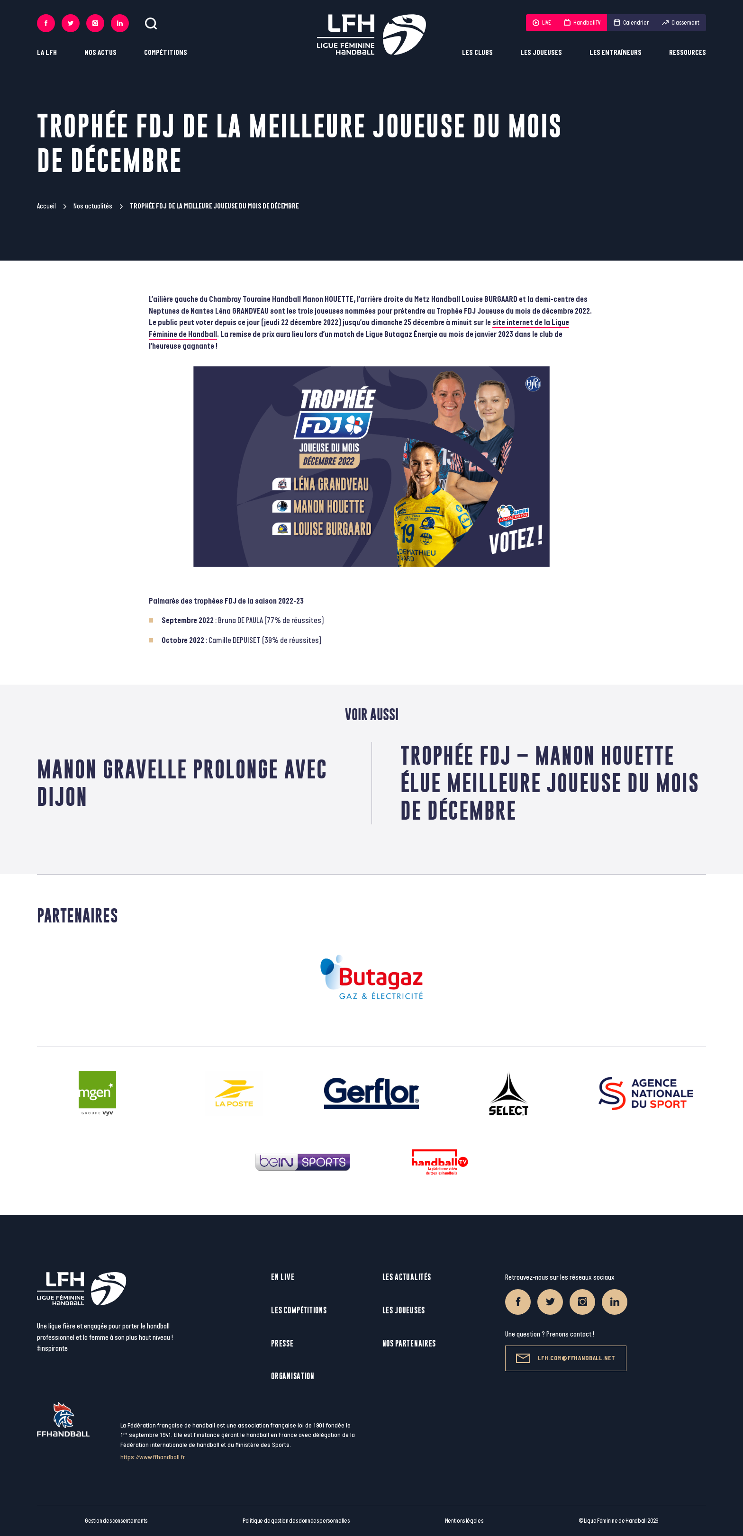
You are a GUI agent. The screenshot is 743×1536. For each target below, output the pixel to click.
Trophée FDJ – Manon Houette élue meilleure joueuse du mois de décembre (549, 783)
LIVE (542, 23)
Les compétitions (298, 1310)
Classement (680, 23)
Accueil (46, 206)
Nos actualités (92, 206)
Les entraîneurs (615, 52)
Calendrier (631, 23)
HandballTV (582, 23)
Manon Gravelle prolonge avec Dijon (182, 783)
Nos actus (100, 52)
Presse (282, 1343)
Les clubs (477, 52)
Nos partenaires (409, 1343)
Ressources (687, 52)
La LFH (47, 52)
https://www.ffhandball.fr (152, 1457)
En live (282, 1277)
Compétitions (165, 52)
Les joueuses (541, 52)
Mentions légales (464, 1521)
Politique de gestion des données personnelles (296, 1521)
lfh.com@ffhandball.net (565, 1358)
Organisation (292, 1376)
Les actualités (406, 1277)
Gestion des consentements (116, 1521)
